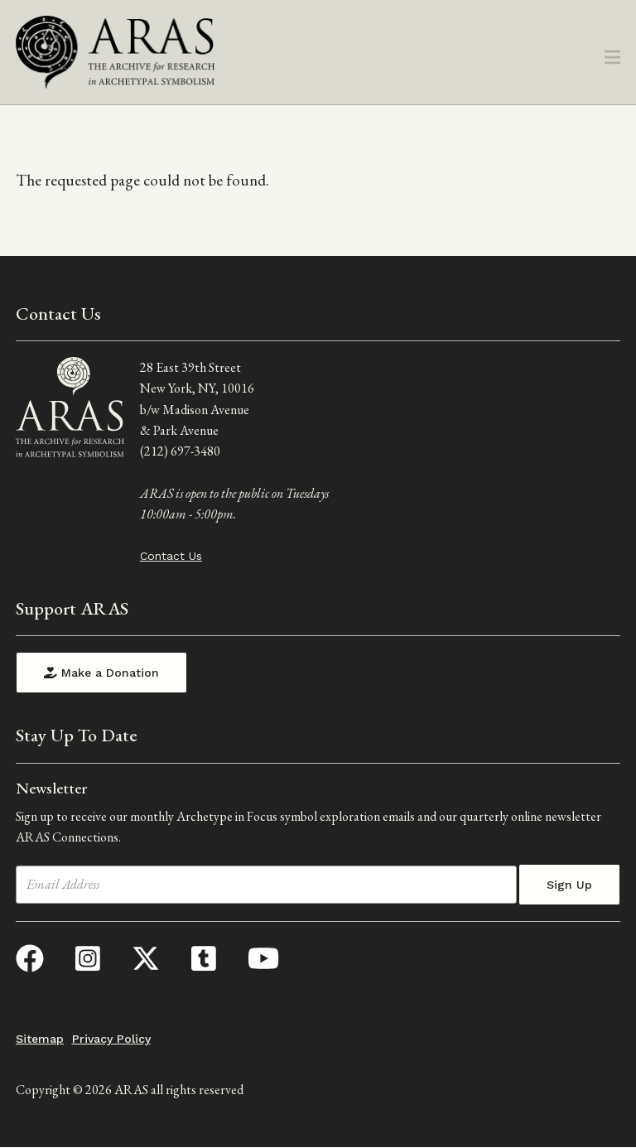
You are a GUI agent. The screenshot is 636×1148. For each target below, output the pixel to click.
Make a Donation (101, 672)
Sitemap (40, 1038)
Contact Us (171, 555)
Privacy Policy (111, 1038)
